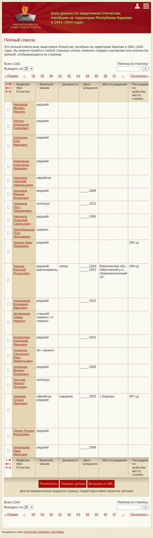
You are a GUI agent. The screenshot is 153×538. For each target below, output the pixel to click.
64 (87, 76)
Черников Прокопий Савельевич (22, 220)
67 (114, 76)
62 (69, 76)
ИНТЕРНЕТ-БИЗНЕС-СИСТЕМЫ (44, 532)
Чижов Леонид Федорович (23, 432)
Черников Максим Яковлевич (21, 194)
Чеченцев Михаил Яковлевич (21, 370)
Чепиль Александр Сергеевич (21, 124)
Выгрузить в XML (101, 483)
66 (105, 76)
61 (60, 76)
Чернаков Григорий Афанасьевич (23, 181)
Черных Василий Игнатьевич (21, 270)
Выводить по (13, 68)
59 (42, 76)
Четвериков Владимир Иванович (21, 304)
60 (51, 76)
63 (78, 76)
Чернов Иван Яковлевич (22, 244)
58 (33, 76)
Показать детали (73, 483)
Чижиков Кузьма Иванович (20, 400)
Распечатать (49, 483)
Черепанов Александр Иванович (21, 165)
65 (96, 76)
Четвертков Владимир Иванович (21, 341)
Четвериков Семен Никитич (21, 317)
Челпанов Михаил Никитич (20, 108)
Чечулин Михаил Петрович (20, 383)
